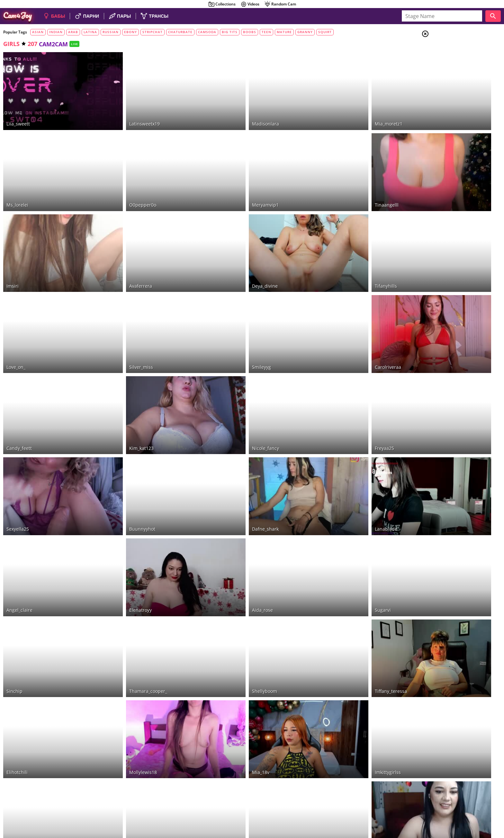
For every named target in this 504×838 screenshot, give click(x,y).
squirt (325, 32)
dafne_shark (229, 458)
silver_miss (123, 320)
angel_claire (19, 528)
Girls (450, 50)
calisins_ (120, 735)
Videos (249, 4)
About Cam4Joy (441, 805)
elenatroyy (122, 528)
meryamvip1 (229, 181)
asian (38, 32)
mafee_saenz (230, 735)
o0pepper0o (124, 181)
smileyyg (225, 320)
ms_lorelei (17, 181)
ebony (130, 32)
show (450, 117)
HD (448, 102)
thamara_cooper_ (130, 597)
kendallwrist (333, 735)
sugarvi (328, 528)
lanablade (331, 458)
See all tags (468, 415)
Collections (222, 4)
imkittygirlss (333, 666)
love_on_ (15, 320)
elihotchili (17, 666)
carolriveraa (333, 320)
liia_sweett (18, 112)
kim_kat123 (123, 389)
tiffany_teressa (336, 597)
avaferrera (122, 250)
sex (447, 133)
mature (284, 32)
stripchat (152, 32)
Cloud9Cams (486, 805)
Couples (453, 57)
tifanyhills (331, 250)
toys (450, 109)
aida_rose (226, 528)
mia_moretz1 (334, 112)
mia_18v (224, 666)
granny (305, 32)
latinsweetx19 (126, 112)
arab (73, 32)
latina (90, 32)
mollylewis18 (125, 666)
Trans (450, 73)
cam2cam (454, 141)
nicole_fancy (229, 389)
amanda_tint (20, 735)
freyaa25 (330, 389)
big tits (230, 32)
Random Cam (280, 4)
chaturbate (180, 32)
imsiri (12, 250)
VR (445, 149)
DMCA (465, 805)
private (451, 125)
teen (266, 32)
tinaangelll (332, 181)
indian (56, 32)
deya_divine (229, 250)
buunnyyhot (124, 458)
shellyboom (228, 597)
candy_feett (19, 389)
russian (111, 32)
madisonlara (229, 112)
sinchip (14, 597)
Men (448, 66)
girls (11, 44)
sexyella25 (17, 458)
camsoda (207, 32)
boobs (249, 32)
